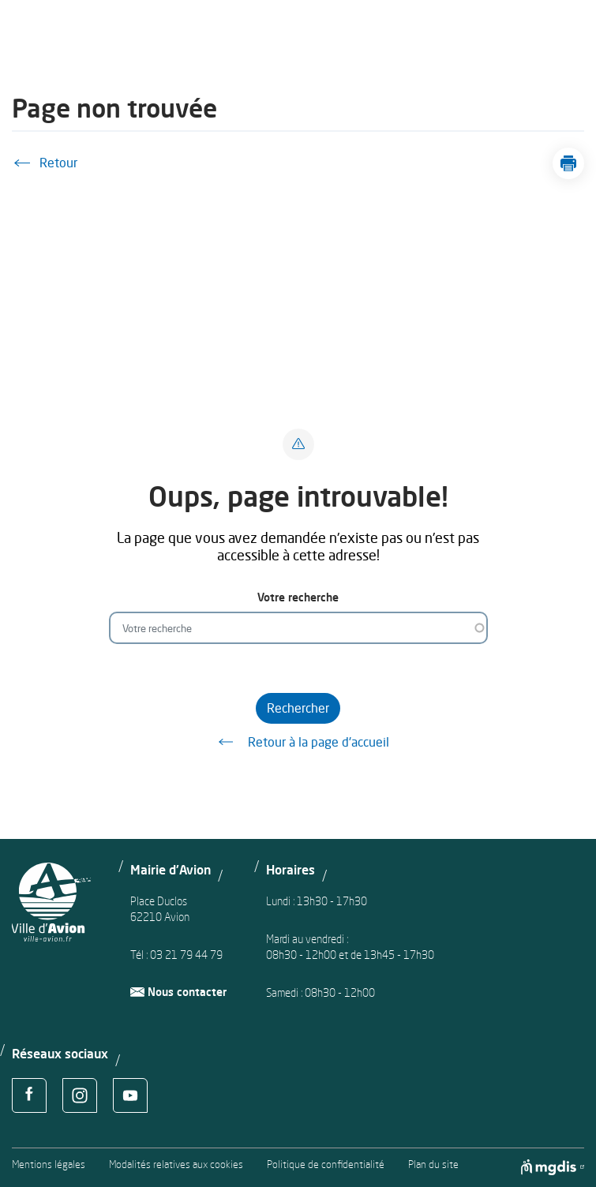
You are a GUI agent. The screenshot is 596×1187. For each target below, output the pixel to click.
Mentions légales (48, 1164)
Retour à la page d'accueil (298, 742)
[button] (568, 163)
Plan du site (433, 1164)
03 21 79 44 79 (186, 954)
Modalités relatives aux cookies (176, 1164)
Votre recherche (298, 597)
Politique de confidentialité (325, 1164)
